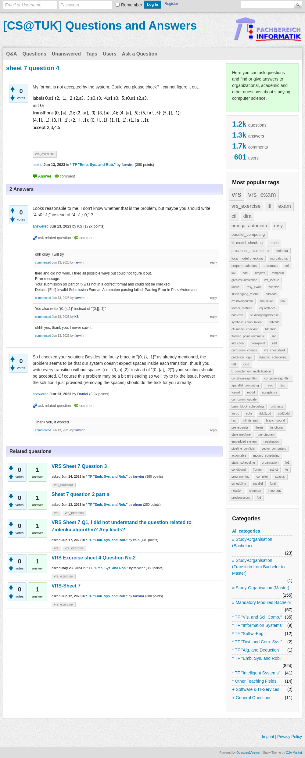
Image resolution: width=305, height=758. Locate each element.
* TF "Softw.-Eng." (249, 633)
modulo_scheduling (266, 455)
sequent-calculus (244, 266)
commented (43, 262)
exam (284, 206)
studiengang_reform (245, 294)
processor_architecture (250, 251)
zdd (274, 343)
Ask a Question (139, 53)
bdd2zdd (237, 315)
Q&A (11, 53)
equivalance (267, 308)
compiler (262, 476)
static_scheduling (243, 462)
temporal (278, 273)
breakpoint (258, 343)
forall (273, 483)
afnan (137, 504)
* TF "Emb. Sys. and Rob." (257, 658)
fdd (259, 497)
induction (237, 343)
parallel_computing (248, 234)
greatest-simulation (244, 280)
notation (236, 490)
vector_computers (274, 448)
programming (240, 476)
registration (271, 441)
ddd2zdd (265, 413)
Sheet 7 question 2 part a (80, 494)
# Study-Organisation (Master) (260, 587)
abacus (280, 476)
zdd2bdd (283, 413)
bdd (245, 273)
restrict (273, 469)
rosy (278, 225)
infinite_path (251, 420)
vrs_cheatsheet (274, 350)
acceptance (269, 392)
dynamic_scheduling (273, 357)
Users (109, 53)
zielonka (282, 251)
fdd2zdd (274, 322)
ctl (233, 216)
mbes (274, 243)
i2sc (282, 385)
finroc (235, 413)
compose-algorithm (277, 378)
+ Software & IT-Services (255, 689)
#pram (257, 469)
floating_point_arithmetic (247, 336)
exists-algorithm (242, 301)
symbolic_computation (246, 322)
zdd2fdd (273, 287)
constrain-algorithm (244, 378)
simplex (260, 273)
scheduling (238, 483)
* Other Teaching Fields (254, 681)
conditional (238, 469)
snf (273, 336)
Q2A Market (294, 752)
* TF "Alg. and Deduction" (256, 650)
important (274, 490)
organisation (270, 462)
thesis (259, 427)
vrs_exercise (245, 206)
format (235, 392)
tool (283, 301)
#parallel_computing (245, 385)
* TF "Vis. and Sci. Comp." (257, 617)
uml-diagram (266, 434)
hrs (233, 420)
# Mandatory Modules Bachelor (261, 602)
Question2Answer (248, 752)
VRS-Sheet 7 (66, 585)
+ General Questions (251, 697)
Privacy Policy (289, 736)
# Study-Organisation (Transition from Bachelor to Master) (258, 567)
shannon (255, 490)
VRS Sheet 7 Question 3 (79, 466)
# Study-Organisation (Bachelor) (252, 542)
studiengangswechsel (264, 315)
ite (286, 469)
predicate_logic (241, 357)
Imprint (268, 736)
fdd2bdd (270, 329)
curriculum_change (244, 350)
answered (40, 226)
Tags (91, 53)
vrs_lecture (271, 280)
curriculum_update (244, 399)
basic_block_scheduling (247, 406)
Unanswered (66, 53)
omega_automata (249, 225)
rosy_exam (253, 287)
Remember (131, 5)
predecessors (240, 497)
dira (247, 216)
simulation (267, 301)
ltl (269, 206)
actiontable (238, 455)
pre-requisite (240, 427)
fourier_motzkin (241, 308)
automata (271, 266)
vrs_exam (262, 194)
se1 (287, 266)
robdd (251, 392)
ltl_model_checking (247, 243)
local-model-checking (247, 258)
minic (269, 385)
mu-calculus (279, 258)
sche (249, 413)
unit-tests (277, 406)
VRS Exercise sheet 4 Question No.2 (94, 557)
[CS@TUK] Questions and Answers (100, 25)
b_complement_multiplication (251, 371)
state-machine (241, 434)
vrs (236, 194)
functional (276, 427)
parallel (258, 483)
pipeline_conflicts (243, 448)
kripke (235, 287)
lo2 (233, 273)
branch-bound (275, 420)
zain (136, 540)
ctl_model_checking (244, 329)
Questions (34, 53)
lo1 (287, 462)
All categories (246, 531)
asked (37, 165)
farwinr (138, 476)
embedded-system (244, 441)
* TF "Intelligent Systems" (256, 672)
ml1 (233, 364)
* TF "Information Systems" (257, 625)
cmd (246, 364)
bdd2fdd (271, 294)
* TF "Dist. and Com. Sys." (257, 641)
